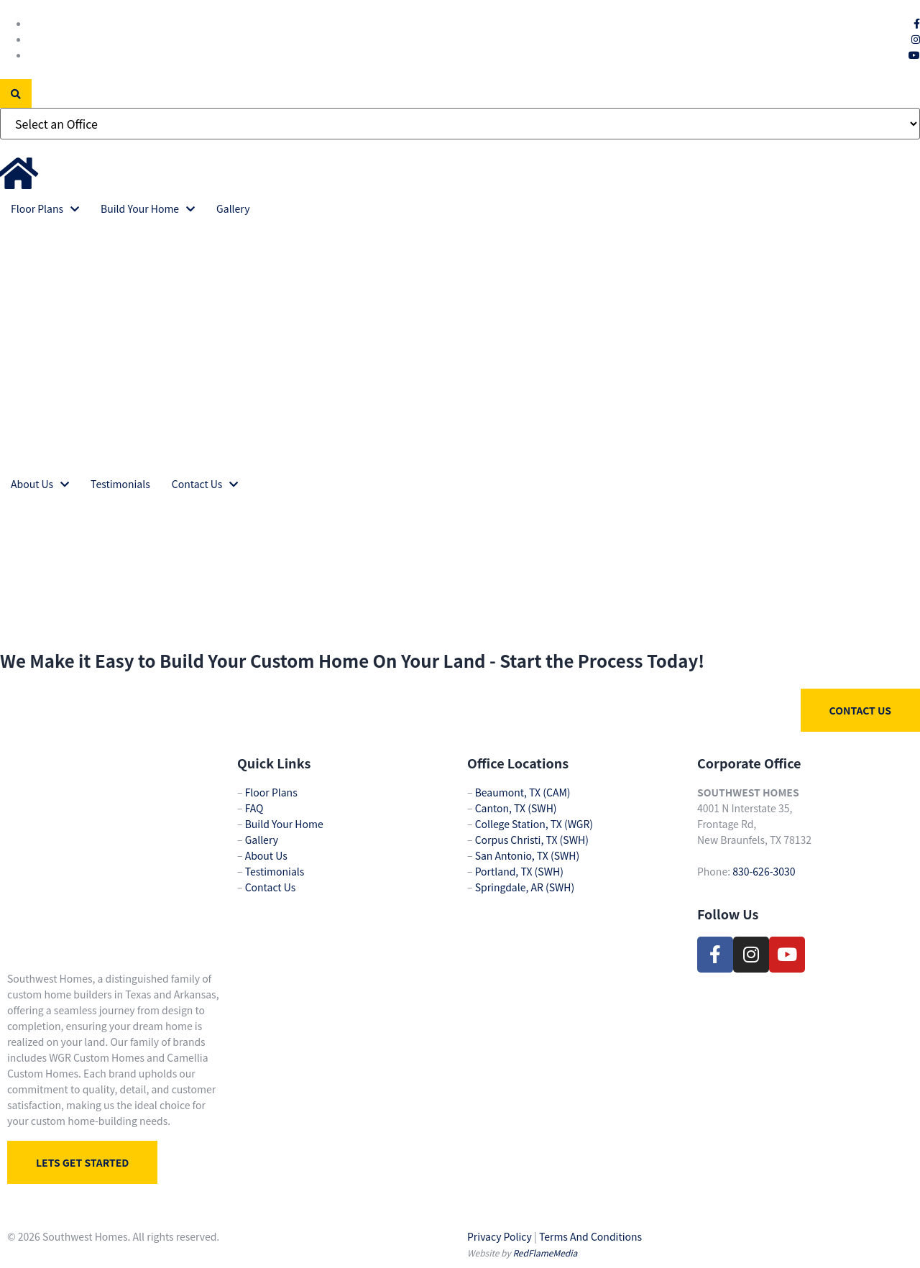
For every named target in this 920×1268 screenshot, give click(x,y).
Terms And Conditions (590, 1236)
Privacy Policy (499, 1236)
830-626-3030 (763, 871)
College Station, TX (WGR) (534, 824)
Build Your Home (284, 824)
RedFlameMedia (544, 1252)
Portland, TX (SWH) (519, 871)
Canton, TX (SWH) (516, 808)
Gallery (261, 839)
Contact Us (270, 887)
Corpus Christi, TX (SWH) (532, 839)
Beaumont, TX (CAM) (523, 792)
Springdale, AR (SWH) (525, 887)
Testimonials (275, 871)
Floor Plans (271, 792)
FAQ (254, 808)
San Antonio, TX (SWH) (527, 855)
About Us (266, 855)
